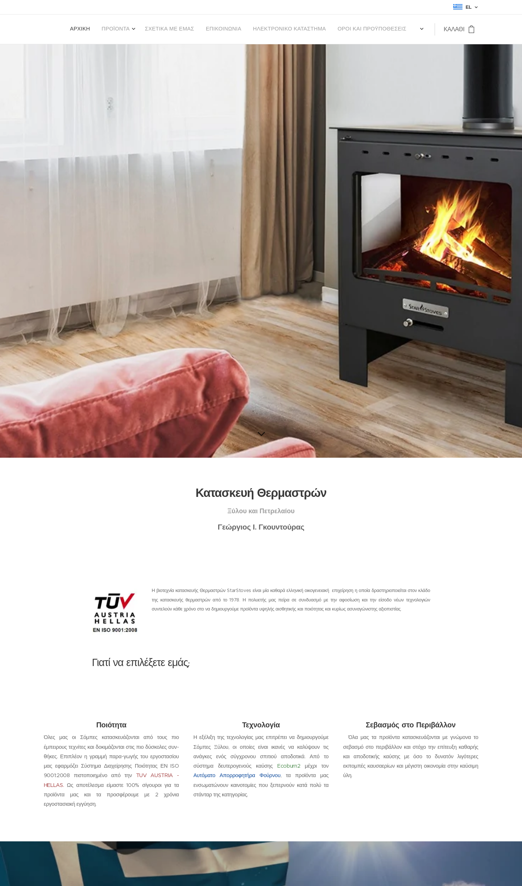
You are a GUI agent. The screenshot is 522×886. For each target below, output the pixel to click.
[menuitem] (350, 29)
